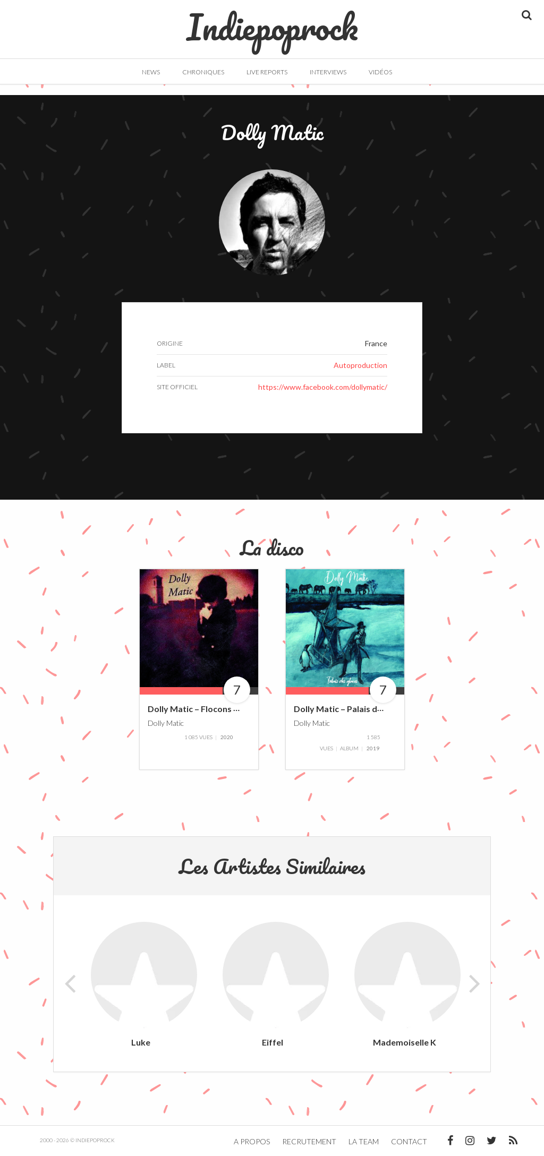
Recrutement (309, 1141)
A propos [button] (252, 1141)
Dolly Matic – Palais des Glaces (354, 709)
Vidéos (380, 72)
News (151, 72)
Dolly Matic (166, 722)
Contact (409, 1141)
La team (363, 1141)
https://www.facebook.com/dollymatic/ (322, 386)
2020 (226, 737)
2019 (373, 748)
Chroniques (203, 72)
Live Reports (266, 72)
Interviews (328, 72)
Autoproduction (360, 365)
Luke (140, 1042)
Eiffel (272, 1042)
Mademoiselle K (404, 1042)
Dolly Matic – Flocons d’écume (207, 709)
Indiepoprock (272, 21)
